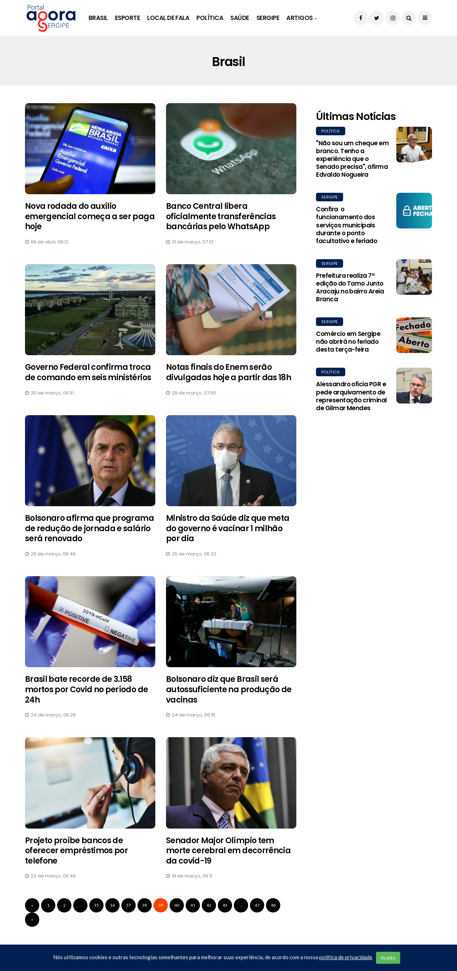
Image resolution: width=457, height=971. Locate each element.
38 (144, 905)
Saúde (239, 18)
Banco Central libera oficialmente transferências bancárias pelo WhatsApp (221, 216)
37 (128, 905)
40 (176, 905)
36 (112, 905)
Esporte (127, 18)
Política (209, 18)
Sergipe (267, 18)
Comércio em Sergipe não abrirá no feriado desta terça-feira (348, 341)
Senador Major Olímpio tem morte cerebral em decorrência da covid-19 (228, 850)
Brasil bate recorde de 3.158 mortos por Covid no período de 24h (86, 689)
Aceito (388, 958)
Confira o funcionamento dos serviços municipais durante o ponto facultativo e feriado (346, 225)
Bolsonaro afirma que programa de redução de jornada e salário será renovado (89, 528)
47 (257, 905)
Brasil (98, 18)
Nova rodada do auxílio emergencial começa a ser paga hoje (90, 216)
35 (96, 905)
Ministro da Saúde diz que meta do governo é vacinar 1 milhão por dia (227, 528)
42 (208, 905)
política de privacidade (345, 957)
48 (273, 905)
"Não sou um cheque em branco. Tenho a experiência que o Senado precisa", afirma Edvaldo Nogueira (352, 159)
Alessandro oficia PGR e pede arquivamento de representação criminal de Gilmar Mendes (351, 396)
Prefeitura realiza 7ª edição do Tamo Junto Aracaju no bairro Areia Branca (350, 287)
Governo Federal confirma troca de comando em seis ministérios (88, 372)
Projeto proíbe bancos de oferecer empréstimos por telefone (76, 850)
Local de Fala (168, 18)
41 (192, 905)
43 (224, 905)
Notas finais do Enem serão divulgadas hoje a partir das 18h (228, 372)
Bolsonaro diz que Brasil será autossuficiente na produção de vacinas (228, 689)
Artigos (299, 18)
